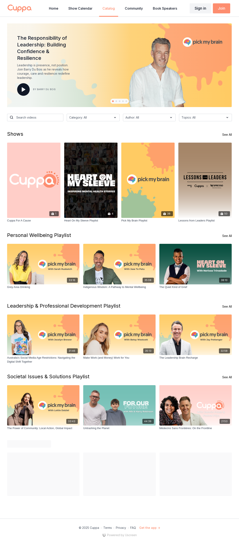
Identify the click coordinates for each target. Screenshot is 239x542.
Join (221, 8)
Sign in (200, 8)
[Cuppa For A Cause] (33, 221)
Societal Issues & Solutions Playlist (48, 376)
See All (227, 134)
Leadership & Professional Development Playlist (63, 306)
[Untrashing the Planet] (119, 428)
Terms (107, 527)
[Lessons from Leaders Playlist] (205, 221)
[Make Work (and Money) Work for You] (119, 358)
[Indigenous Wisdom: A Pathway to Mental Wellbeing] (119, 287)
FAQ (133, 527)
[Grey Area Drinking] (43, 287)
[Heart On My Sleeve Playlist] (91, 221)
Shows (15, 134)
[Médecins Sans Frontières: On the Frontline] (195, 428)
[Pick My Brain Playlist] (148, 221)
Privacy (121, 527)
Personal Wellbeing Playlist (39, 235)
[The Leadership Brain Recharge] (195, 358)
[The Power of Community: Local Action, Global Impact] (43, 428)
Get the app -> (149, 527)
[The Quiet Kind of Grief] (195, 287)
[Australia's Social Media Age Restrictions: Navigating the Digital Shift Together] (43, 360)
